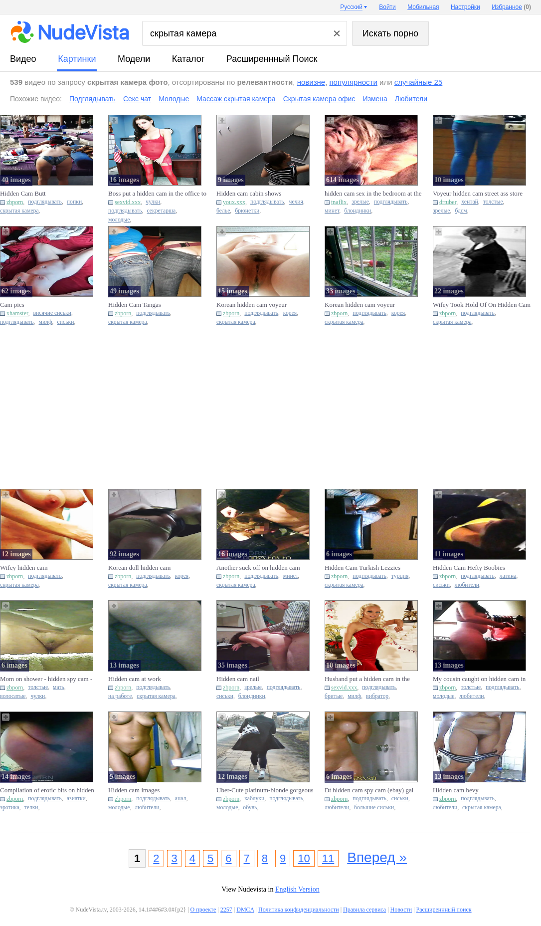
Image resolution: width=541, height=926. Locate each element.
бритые (334, 696)
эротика (9, 807)
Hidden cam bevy (456, 790)
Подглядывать (92, 99)
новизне (311, 82)
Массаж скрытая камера (235, 99)
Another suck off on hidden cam (258, 567)
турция (400, 576)
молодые (119, 220)
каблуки (254, 798)
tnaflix (339, 202)
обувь (250, 807)
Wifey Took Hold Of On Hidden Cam (482, 304)
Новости (401, 909)
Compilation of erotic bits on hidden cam (47, 790)
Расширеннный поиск (272, 59)
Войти (387, 6)
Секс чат (137, 99)
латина (508, 576)
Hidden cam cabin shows (248, 193)
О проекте (203, 909)
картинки (77, 59)
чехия (296, 202)
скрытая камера (19, 211)
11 (328, 858)
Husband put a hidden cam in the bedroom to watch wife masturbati (369, 679)
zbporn (14, 202)
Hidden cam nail (237, 679)
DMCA (245, 909)
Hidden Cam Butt (23, 193)
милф (45, 322)
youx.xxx (234, 202)
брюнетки (247, 211)
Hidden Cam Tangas (134, 304)
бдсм (461, 211)
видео (23, 59)
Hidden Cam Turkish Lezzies (362, 567)
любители (467, 585)
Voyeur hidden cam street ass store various (478, 194)
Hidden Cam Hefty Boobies (469, 567)
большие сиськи (374, 807)
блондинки (357, 211)
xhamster (17, 313)
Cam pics (12, 304)
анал (180, 798)
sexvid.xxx (128, 202)
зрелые (360, 202)
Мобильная (423, 6)
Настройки (465, 6)
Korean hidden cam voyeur (251, 304)
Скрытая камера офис (319, 99)
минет (332, 211)
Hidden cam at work (134, 679)
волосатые (12, 696)
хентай (469, 202)
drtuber (447, 202)
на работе (120, 696)
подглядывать (45, 202)
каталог (188, 59)
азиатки (76, 798)
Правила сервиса (364, 909)
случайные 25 (418, 82)
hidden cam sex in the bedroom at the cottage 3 (373, 194)
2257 (226, 909)
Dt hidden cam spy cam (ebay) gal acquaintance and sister (369, 790)
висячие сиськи (52, 313)
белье (223, 211)
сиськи (65, 322)
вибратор (377, 696)
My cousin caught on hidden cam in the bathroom (479, 679)
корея (290, 313)
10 (304, 858)
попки (74, 202)
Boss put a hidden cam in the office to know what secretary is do (157, 194)
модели (134, 59)
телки (31, 807)
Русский (351, 6)
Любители (411, 99)
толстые (493, 202)
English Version (297, 889)
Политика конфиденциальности (298, 909)
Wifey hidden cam (24, 567)
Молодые (174, 99)
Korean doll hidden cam (139, 567)
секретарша (161, 211)
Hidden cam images (134, 790)
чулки (153, 202)
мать (58, 687)
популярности (353, 82)
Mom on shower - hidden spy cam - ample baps (46, 679)
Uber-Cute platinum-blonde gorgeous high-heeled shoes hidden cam (264, 790)
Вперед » (377, 857)
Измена (374, 99)
